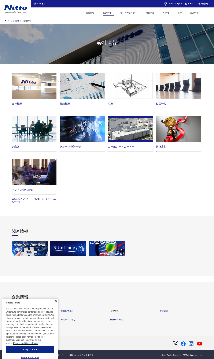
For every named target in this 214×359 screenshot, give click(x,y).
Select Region (173, 3)
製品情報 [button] (90, 12)
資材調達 (164, 311)
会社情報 (27, 21)
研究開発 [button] (150, 12)
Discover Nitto (116, 320)
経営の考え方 (67, 311)
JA (186, 3)
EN (191, 3)
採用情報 (194, 12)
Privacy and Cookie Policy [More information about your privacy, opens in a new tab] (26, 351)
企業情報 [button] (107, 12)
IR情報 (166, 12)
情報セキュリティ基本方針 (81, 355)
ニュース (180, 12)
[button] (206, 12)
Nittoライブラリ (68, 320)
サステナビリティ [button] (128, 12)
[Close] (56, 309)
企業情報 (15, 21)
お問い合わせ (202, 3)
